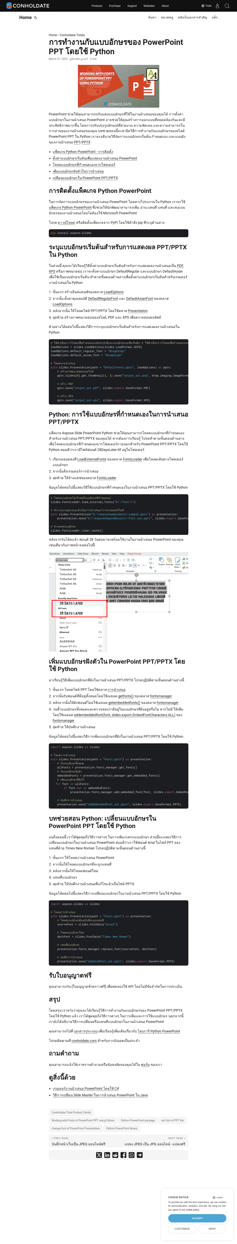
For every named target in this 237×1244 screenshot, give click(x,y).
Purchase (115, 5)
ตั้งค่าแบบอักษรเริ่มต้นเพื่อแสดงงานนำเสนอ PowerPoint (95, 158)
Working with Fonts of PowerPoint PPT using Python (83, 1120)
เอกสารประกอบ (86, 1031)
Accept (197, 1218)
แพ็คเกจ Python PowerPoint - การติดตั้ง (83, 152)
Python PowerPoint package (138, 1120)
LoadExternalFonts (91, 459)
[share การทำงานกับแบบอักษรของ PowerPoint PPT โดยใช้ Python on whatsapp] (131, 1156)
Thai (206, 6)
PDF (180, 266)
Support (132, 5)
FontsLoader (132, 459)
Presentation (138, 311)
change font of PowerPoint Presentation (76, 1128)
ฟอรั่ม (145, 1065)
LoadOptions (113, 292)
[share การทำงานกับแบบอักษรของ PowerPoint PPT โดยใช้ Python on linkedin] (107, 1156)
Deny (212, 1228)
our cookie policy (190, 1209)
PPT (77, 142)
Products (97, 5)
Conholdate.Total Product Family (71, 1112)
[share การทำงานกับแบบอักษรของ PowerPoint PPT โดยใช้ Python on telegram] (140, 1156)
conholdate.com (84, 1041)
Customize (182, 1228)
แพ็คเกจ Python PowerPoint (70, 207)
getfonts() (126, 696)
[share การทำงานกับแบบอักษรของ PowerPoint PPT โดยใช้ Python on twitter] (99, 1156)
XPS (52, 271)
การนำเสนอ (117, 690)
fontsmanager (161, 696)
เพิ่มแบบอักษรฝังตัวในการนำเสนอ (78, 171)
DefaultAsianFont (139, 298)
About (165, 5)
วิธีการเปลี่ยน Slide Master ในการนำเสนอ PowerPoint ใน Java (100, 1095)
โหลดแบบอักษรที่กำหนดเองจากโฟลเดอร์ (84, 165)
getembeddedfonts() (124, 703)
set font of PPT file (172, 1120)
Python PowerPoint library (121, 1128)
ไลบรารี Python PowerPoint (159, 1031)
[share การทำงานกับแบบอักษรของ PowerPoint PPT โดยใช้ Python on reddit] (115, 1156)
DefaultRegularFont (103, 298)
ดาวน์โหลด (66, 223)
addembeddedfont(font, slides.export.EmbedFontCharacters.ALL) (124, 715)
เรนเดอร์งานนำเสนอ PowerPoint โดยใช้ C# (86, 1088)
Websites (149, 5)
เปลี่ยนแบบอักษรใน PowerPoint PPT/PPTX (85, 178)
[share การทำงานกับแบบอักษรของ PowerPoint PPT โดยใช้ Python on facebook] (123, 1156)
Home (25, 17)
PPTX (86, 142)
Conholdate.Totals (72, 35)
